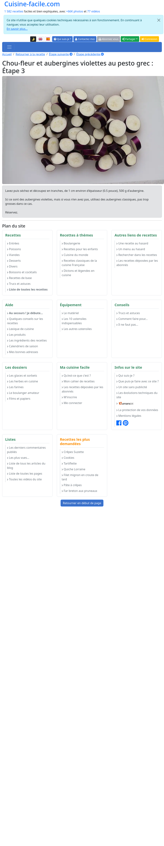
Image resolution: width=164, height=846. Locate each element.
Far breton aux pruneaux (79, 491)
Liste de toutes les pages (24, 474)
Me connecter (72, 403)
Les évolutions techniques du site (137, 395)
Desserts (14, 261)
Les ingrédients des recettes (27, 340)
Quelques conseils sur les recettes (25, 321)
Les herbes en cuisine (22, 381)
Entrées (13, 243)
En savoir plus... (17, 29)
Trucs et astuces (19, 284)
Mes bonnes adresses (22, 352)
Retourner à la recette (30, 54)
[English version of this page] (40, 39)
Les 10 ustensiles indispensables (74, 321)
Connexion (149, 39)
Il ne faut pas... (127, 325)
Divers (12, 266)
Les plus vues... (18, 458)
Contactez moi (85, 39)
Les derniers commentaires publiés (26, 450)
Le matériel (70, 313)
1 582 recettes (13, 11)
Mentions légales (128, 416)
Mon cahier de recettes (78, 381)
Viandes (13, 255)
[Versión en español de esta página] (48, 39)
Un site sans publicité (131, 387)
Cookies (68, 458)
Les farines (15, 387)
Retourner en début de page (82, 503)
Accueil (7, 54)
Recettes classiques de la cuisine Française (79, 263)
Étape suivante (60, 54)
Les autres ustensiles (77, 329)
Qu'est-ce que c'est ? (76, 376)
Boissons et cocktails (22, 272)
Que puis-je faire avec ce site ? (137, 381)
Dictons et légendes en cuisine (78, 273)
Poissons (14, 249)
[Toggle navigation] (9, 47)
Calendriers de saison (22, 346)
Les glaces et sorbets (22, 376)
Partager (128, 39)
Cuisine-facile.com (32, 4)
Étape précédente (90, 54)
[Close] (158, 20)
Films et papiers (18, 399)
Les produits (16, 335)
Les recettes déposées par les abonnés (137, 263)
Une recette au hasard (132, 243)
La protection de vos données (137, 410)
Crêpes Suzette (73, 452)
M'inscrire (69, 397)
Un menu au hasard (130, 249)
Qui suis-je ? (62, 39)
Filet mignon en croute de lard (80, 477)
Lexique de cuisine (20, 329)
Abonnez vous (109, 39)
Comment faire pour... (132, 319)
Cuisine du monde (75, 255)
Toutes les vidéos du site (24, 479)
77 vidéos (93, 11)
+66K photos (74, 11)
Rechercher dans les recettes (136, 255)
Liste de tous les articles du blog (26, 465)
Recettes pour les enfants (80, 249)
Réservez (11, 212)
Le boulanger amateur (23, 393)
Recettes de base (19, 278)
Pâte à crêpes (72, 485)
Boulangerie (71, 243)
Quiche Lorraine (73, 469)
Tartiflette (69, 463)
